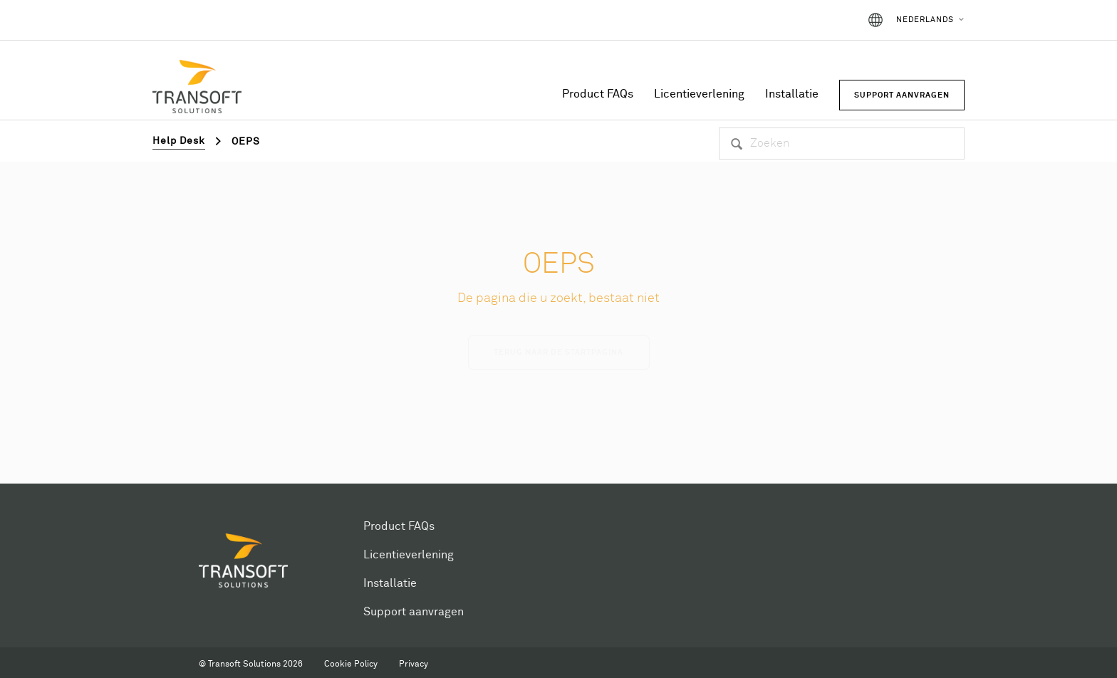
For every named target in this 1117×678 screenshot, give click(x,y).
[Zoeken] (842, 143)
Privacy (413, 664)
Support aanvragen (413, 611)
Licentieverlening (699, 94)
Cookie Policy (351, 664)
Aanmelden (816, 20)
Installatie (792, 94)
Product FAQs (597, 94)
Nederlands (925, 20)
